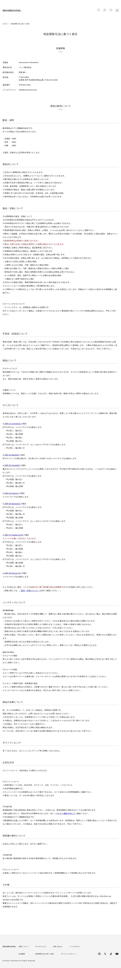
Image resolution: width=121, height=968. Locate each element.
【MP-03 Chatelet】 (12, 465)
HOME (5, 24)
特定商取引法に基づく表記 (45, 954)
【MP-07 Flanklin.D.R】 (14, 535)
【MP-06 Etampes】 (12, 504)
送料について (24, 946)
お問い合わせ (59, 946)
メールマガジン (77, 946)
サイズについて (41, 946)
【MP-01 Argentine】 (13, 424)
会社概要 (22, 954)
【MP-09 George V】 (13, 573)
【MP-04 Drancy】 (12, 493)
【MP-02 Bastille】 (12, 455)
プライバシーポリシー (71, 954)
